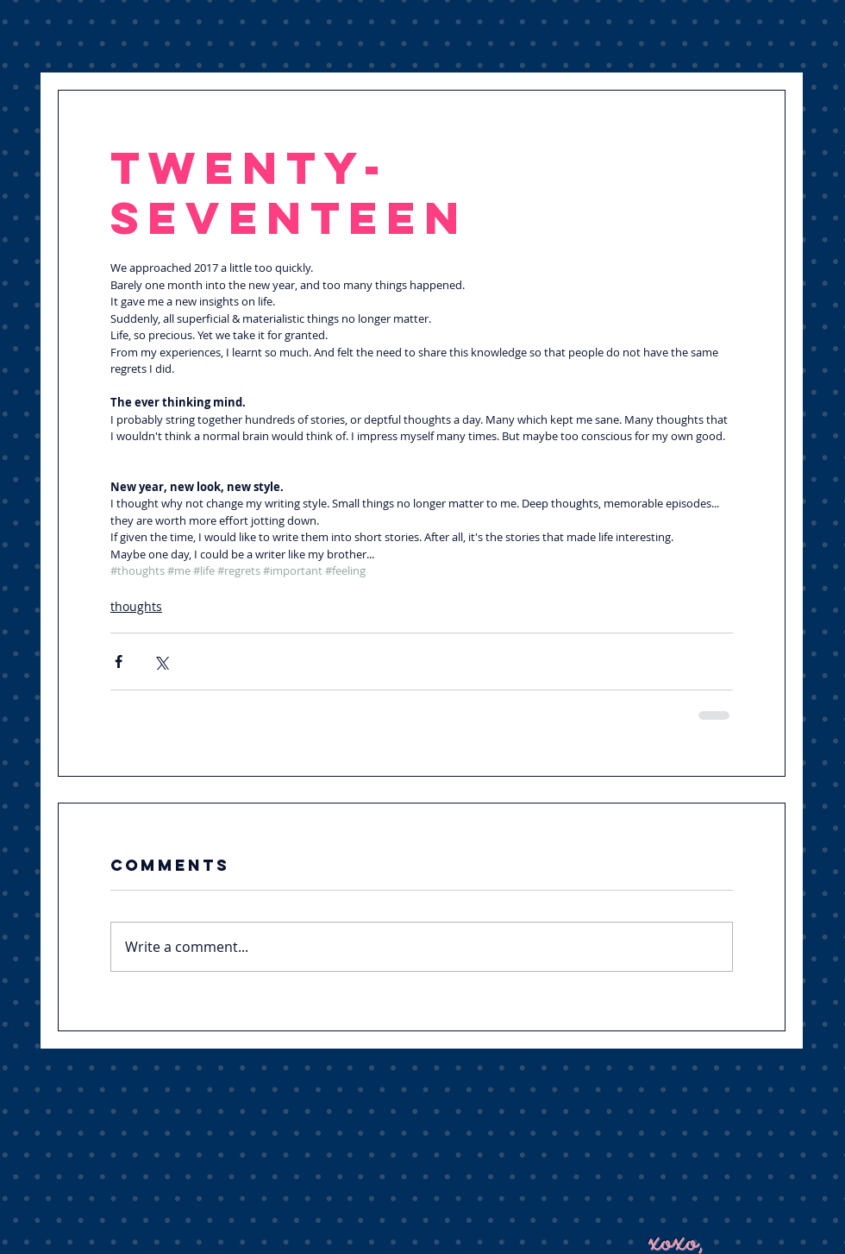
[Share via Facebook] (118, 661)
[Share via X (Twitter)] (161, 661)
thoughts (136, 606)
